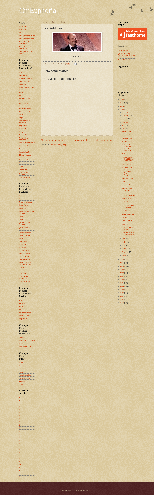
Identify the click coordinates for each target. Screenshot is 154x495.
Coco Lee (125, 224)
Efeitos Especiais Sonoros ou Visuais (26, 263)
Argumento (23, 126)
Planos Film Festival (125, 60)
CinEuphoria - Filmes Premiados (26, 48)
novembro (125, 115)
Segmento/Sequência (26, 160)
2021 (122, 263)
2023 (122, 109)
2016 (122, 279)
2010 (122, 299)
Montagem (23, 129)
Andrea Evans (127, 202)
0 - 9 (20, 477)
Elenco (21, 115)
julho (124, 129)
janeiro (124, 255)
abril (123, 245)
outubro (125, 119)
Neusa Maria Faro (128, 214)
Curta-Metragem (25, 81)
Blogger (90, 490)
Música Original (24, 135)
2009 (122, 303)
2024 (122, 106)
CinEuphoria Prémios (26, 39)
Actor (21, 92)
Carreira (22, 337)
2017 (122, 276)
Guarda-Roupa (24, 149)
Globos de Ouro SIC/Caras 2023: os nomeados (127, 147)
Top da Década (24, 177)
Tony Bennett (126, 164)
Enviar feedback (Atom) (58, 145)
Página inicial (80, 140)
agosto (124, 125)
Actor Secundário (25, 108)
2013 (122, 289)
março (124, 249)
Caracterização (24, 152)
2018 (122, 273)
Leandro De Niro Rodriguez (127, 228)
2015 (122, 283)
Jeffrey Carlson (127, 221)
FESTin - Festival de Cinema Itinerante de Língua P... (128, 208)
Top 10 (21, 384)
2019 (122, 269)
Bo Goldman (126, 154)
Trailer (21, 166)
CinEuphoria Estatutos (27, 36)
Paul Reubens (127, 138)
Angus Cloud (126, 131)
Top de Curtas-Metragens (24, 173)
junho (124, 239)
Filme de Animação (25, 78)
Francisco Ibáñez (128, 185)
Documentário (24, 75)
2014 (122, 286)
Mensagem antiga (104, 140)
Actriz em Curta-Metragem (24, 104)
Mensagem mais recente (53, 140)
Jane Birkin (125, 181)
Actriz (21, 96)
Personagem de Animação (24, 121)
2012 (122, 293)
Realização (23, 84)
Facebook (22, 27)
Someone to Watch (25, 347)
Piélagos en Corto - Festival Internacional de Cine (126, 55)
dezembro (125, 112)
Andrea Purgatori (127, 178)
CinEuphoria (37, 10)
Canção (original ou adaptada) (26, 139)
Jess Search (126, 135)
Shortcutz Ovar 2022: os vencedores (127, 190)
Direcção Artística (25, 146)
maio (124, 242)
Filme (21, 72)
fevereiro (125, 252)
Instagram (22, 30)
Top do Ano (23, 169)
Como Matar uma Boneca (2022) (128, 233)
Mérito (21, 344)
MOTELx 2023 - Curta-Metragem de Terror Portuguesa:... (127, 171)
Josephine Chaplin (128, 195)
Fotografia (22, 132)
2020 (122, 266)
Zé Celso (125, 217)
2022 (122, 259)
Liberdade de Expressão (27, 340)
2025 (122, 103)
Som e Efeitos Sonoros (27, 143)
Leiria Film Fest (123, 50)
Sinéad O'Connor (128, 141)
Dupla (21, 118)
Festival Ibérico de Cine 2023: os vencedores (128, 159)
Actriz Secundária (25, 111)
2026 (122, 99)
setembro (125, 122)
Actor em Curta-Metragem (24, 99)
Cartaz (21, 163)
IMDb (21, 33)
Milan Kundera (127, 198)
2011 (122, 296)
